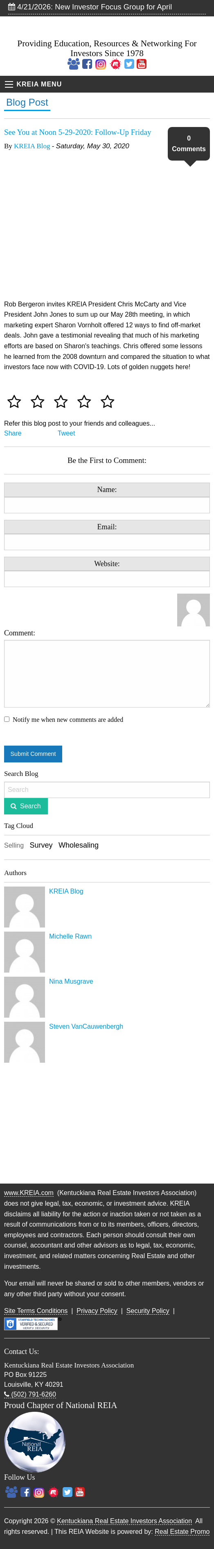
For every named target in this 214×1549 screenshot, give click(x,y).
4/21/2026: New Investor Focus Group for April (90, 6)
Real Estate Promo (182, 1531)
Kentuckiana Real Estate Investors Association (124, 1520)
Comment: (107, 668)
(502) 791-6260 (30, 1394)
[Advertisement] (107, 1124)
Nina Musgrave (71, 981)
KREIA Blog (32, 146)
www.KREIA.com (29, 1192)
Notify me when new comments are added (68, 719)
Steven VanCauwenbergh (86, 1026)
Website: (107, 564)
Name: (107, 489)
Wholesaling (79, 845)
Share (13, 433)
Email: (107, 527)
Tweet (66, 433)
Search (30, 806)
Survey (40, 845)
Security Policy (147, 1310)
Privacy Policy (97, 1310)
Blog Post (27, 102)
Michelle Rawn (70, 936)
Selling (14, 845)
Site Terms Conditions (36, 1310)
